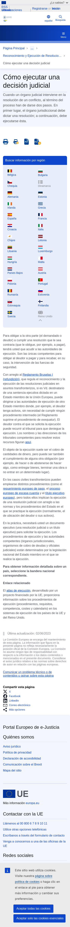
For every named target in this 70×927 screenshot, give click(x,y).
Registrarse (39, 8)
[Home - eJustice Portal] (23, 18)
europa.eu (32, 803)
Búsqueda (60, 18)
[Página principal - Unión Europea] (15, 794)
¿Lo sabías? (59, 2)
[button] (8, 691)
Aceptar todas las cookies (33, 908)
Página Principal (14, 48)
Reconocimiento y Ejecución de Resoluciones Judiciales (32, 55)
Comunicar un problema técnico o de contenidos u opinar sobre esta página (28, 673)
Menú (63, 35)
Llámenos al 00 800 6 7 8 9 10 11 (25, 823)
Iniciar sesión (56, 8)
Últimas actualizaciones (11, 10)
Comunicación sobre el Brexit (22, 764)
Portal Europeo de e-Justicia (31, 727)
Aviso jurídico (12, 746)
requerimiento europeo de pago (24, 488)
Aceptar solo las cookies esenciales (40, 918)
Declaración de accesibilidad (22, 758)
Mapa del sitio (12, 770)
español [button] (48, 18)
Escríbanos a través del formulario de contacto (34, 835)
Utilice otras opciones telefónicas (24, 829)
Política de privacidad (17, 752)
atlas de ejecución (18, 590)
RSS (4, 7)
